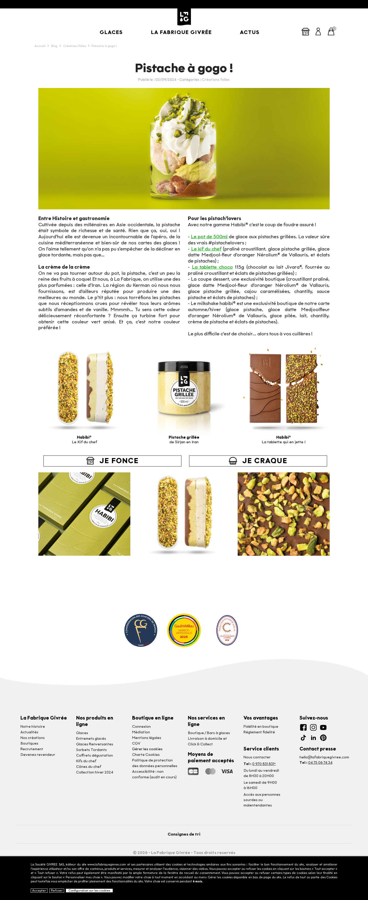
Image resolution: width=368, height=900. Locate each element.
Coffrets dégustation (94, 755)
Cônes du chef (88, 767)
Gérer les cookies (147, 749)
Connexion (141, 726)
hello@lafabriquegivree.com (324, 757)
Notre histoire (32, 726)
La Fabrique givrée (181, 32)
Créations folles (216, 79)
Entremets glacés (91, 738)
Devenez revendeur (37, 755)
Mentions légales (146, 738)
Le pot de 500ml (209, 237)
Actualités (29, 732)
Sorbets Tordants (91, 750)
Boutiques (29, 743)
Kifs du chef (86, 761)
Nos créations (32, 738)
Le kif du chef (206, 249)
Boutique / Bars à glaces (209, 733)
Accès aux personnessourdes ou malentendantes (262, 799)
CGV (136, 743)
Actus (250, 32)
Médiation (141, 732)
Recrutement (31, 749)
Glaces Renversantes (94, 744)
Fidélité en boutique (261, 726)
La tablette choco (212, 267)
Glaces (111, 32)
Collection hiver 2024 (94, 772)
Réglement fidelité (259, 732)
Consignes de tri (184, 834)
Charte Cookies (146, 755)
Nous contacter (257, 757)
